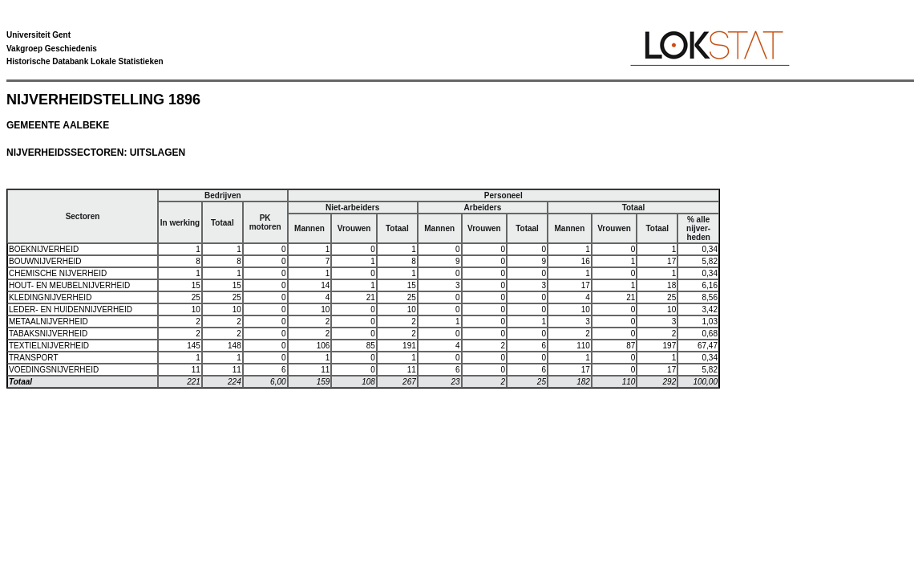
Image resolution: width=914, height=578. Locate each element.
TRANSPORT (34, 357)
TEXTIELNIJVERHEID (49, 345)
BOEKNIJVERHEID (44, 249)
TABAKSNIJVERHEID (48, 333)
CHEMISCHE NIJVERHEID (58, 273)
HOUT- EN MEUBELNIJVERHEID (69, 285)
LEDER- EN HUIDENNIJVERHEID (70, 309)
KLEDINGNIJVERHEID (50, 297)
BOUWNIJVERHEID (45, 261)
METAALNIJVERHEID (48, 321)
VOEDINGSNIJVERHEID (54, 369)
